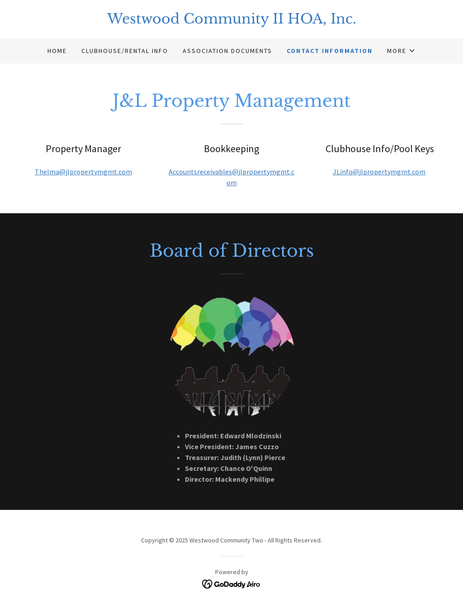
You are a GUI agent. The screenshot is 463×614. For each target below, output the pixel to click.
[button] (401, 50)
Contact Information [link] (330, 51)
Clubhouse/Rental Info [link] (124, 51)
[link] (231, 20)
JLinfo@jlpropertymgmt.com (379, 171)
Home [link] (57, 51)
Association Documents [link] (227, 51)
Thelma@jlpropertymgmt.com (83, 171)
